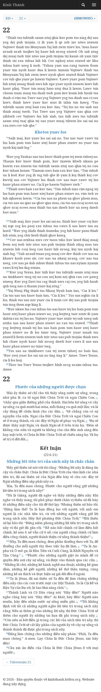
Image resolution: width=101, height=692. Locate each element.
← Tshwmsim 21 (18, 662)
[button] (9, 18)
